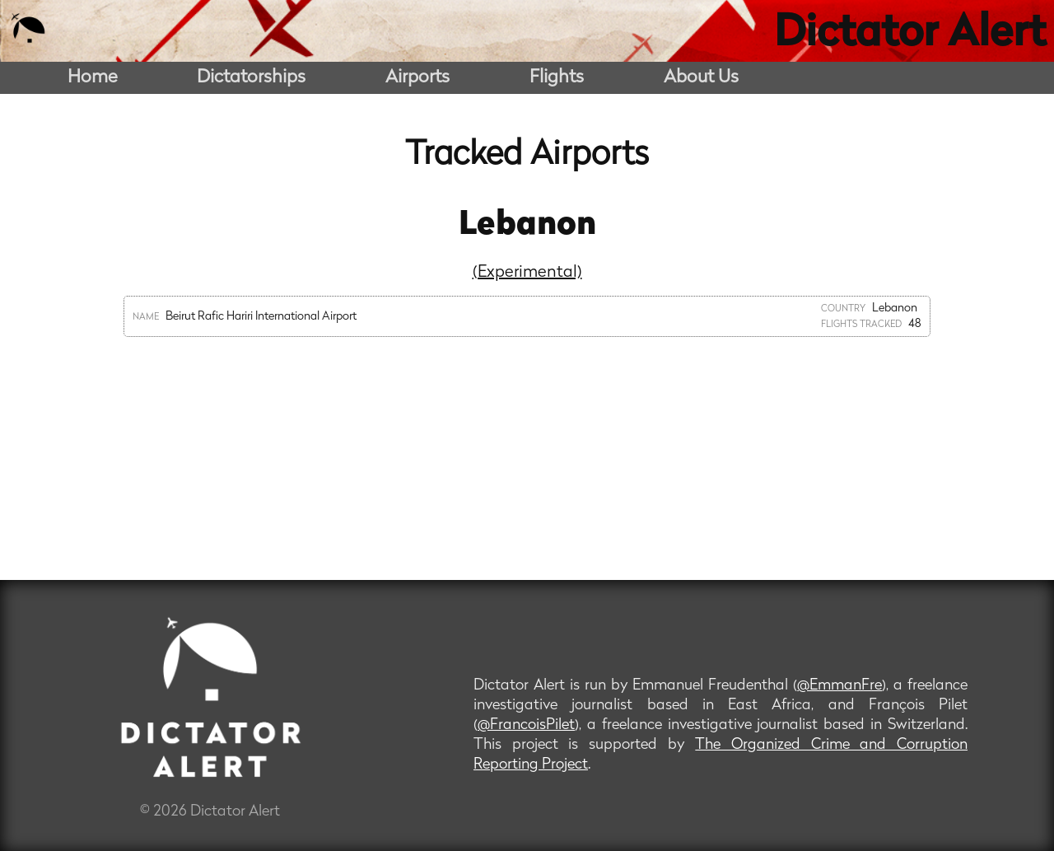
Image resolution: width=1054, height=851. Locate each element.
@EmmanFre (839, 686)
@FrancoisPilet (526, 725)
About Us (701, 77)
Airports (417, 77)
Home (93, 77)
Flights (556, 77)
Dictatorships (251, 77)
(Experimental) (527, 272)
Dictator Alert (910, 34)
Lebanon (527, 225)
